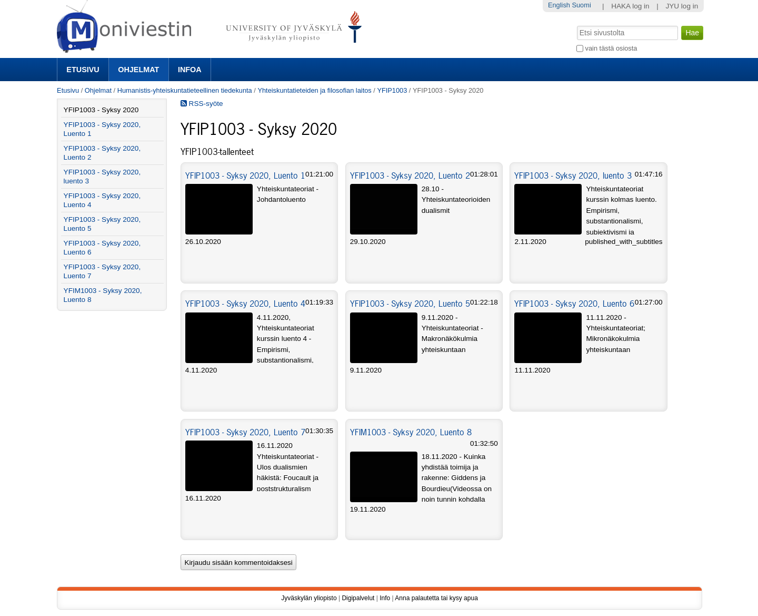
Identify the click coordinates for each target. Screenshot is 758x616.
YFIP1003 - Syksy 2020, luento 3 (573, 175)
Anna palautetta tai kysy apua (436, 598)
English (559, 5)
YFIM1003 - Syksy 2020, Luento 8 (411, 432)
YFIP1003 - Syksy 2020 (101, 110)
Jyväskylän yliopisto (308, 598)
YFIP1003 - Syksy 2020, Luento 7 (245, 432)
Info (385, 598)
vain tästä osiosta (611, 48)
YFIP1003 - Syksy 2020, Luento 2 (410, 175)
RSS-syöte (202, 103)
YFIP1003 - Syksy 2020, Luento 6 (574, 303)
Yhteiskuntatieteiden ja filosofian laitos (314, 90)
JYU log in (681, 6)
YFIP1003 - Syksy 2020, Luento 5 (410, 303)
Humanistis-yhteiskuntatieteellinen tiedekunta (184, 90)
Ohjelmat (138, 69)
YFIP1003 (392, 90)
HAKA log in (630, 6)
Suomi (581, 5)
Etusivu (82, 69)
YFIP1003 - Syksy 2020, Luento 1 (245, 175)
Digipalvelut (358, 598)
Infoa (190, 69)
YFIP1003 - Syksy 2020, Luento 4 (245, 303)
